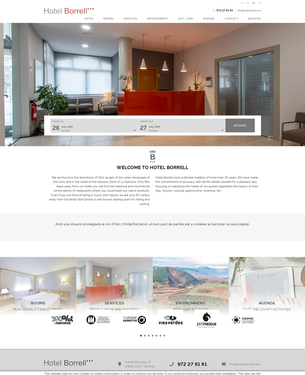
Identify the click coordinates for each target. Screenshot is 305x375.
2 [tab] (145, 335)
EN (253, 3)
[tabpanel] (62, 319)
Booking (240, 125)
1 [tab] (140, 335)
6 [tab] (160, 335)
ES (247, 3)
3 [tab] (148, 335)
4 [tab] (152, 335)
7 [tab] (164, 335)
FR (259, 3)
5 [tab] (156, 335)
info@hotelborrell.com (249, 10)
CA (242, 3)
